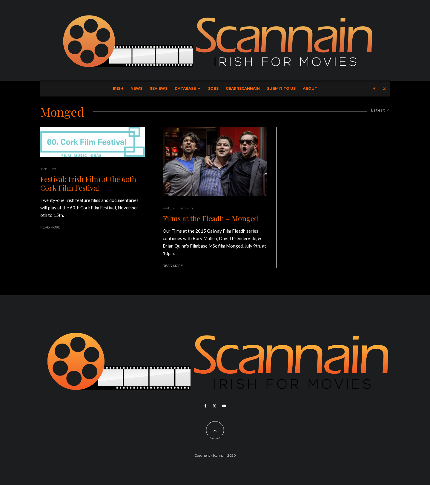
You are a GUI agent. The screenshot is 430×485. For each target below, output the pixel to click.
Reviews (159, 88)
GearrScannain (243, 88)
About (310, 88)
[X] (384, 88)
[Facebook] (374, 88)
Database (185, 88)
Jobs (213, 88)
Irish (118, 88)
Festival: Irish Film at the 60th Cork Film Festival (88, 183)
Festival (169, 208)
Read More (50, 227)
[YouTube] (224, 406)
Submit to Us (281, 88)
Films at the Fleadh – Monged (210, 218)
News (136, 88)
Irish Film (48, 168)
